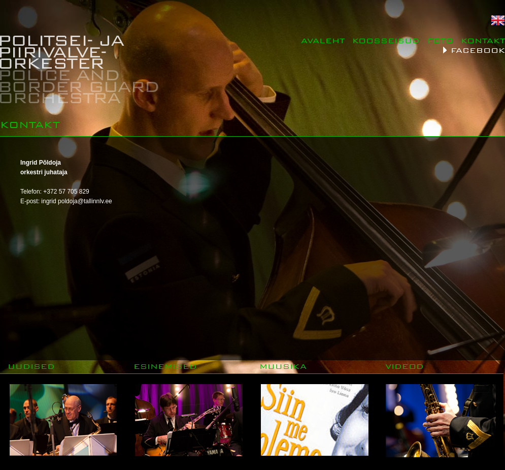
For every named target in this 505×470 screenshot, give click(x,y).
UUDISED (31, 366)
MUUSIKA (283, 366)
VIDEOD (404, 366)
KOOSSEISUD (386, 40)
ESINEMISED (165, 366)
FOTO (440, 40)
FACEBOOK (478, 50)
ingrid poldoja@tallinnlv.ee (76, 201)
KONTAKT (483, 40)
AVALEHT (323, 40)
